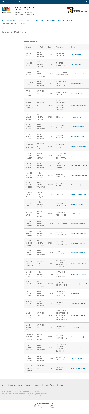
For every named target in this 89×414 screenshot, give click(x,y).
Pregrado (20, 385)
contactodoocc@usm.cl (41, 393)
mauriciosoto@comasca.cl (79, 284)
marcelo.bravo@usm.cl (77, 54)
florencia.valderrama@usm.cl (79, 337)
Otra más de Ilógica (81, 398)
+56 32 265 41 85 (30, 393)
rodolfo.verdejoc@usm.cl (78, 368)
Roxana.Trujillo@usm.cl (78, 315)
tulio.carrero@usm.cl (77, 93)
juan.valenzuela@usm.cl (78, 348)
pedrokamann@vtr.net (78, 127)
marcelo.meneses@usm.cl (79, 165)
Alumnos (52, 385)
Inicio (3, 20)
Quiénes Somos (11, 20)
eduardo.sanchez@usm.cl (78, 224)
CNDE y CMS (21, 24)
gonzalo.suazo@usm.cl (78, 303)
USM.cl (3, 2)
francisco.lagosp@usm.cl (78, 146)
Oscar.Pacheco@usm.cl (78, 185)
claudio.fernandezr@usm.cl (79, 105)
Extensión (45, 385)
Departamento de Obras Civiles (14, 2)
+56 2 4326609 (45, 395)
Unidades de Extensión (9, 24)
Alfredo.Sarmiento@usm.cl (79, 263)
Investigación (37, 385)
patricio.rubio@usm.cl (77, 204)
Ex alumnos (60, 385)
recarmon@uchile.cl (77, 83)
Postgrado (28, 385)
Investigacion (51, 20)
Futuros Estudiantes (39, 20)
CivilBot (29, 20)
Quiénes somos (11, 385)
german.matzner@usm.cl (78, 156)
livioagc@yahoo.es (76, 117)
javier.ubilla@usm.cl (77, 327)
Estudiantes (21, 20)
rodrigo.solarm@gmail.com (79, 274)
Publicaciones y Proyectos (65, 20)
